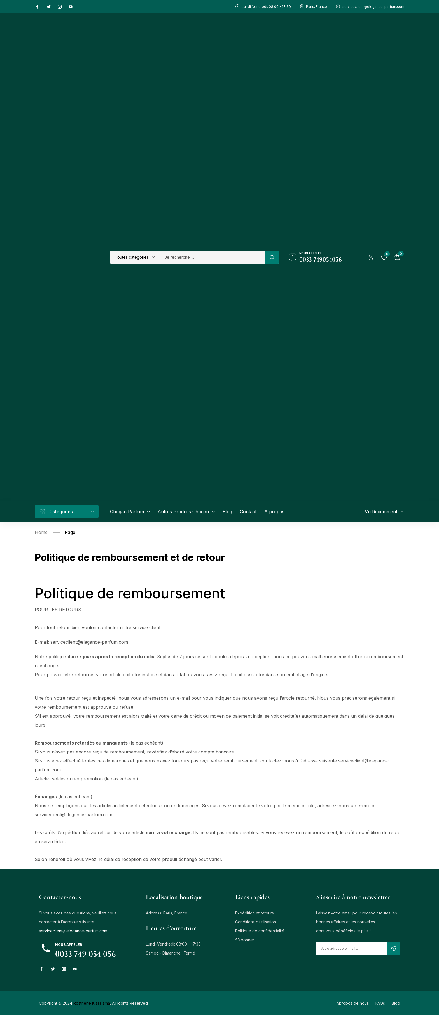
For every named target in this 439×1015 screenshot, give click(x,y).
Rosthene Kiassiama (91, 1003)
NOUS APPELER (68, 944)
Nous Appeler (310, 253)
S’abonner (244, 939)
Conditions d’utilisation (255, 922)
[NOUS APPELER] (45, 948)
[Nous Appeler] (292, 257)
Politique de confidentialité (259, 930)
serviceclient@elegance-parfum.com (73, 930)
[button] (135, 257)
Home (41, 532)
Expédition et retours (254, 913)
